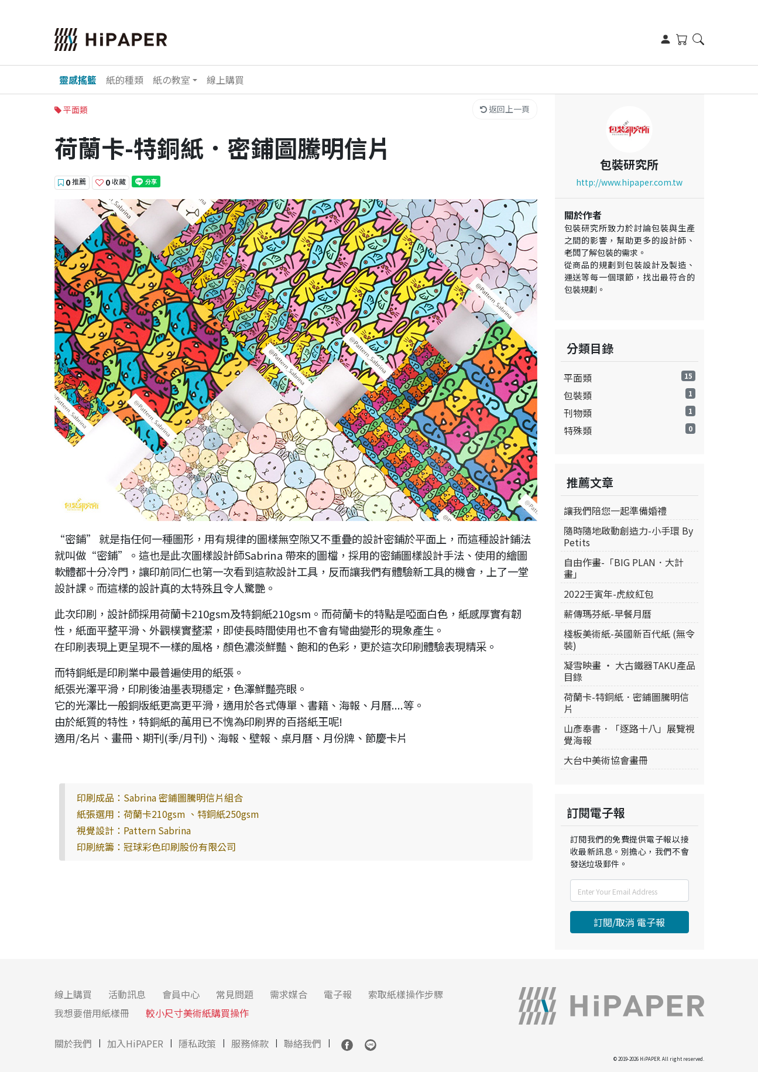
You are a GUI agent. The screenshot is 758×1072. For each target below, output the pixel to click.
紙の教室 (171, 80)
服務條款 (250, 1043)
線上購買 (225, 80)
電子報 (338, 994)
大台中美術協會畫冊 (606, 760)
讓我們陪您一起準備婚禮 (615, 511)
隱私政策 (197, 1043)
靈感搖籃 (78, 80)
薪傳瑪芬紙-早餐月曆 (607, 614)
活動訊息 (127, 994)
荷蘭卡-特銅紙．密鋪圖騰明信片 (626, 702)
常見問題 (234, 994)
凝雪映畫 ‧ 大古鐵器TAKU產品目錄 (629, 671)
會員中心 (181, 994)
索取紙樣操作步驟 (405, 994)
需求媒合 (288, 994)
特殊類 (578, 430)
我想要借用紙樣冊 (91, 1013)
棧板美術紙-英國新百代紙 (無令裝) (629, 639)
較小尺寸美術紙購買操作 (197, 1013)
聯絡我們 (302, 1043)
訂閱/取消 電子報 (629, 922)
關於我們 (73, 1043)
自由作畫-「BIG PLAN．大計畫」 (624, 568)
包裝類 (578, 395)
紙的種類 (124, 80)
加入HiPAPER (135, 1043)
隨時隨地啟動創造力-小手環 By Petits (628, 536)
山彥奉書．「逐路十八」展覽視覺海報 (629, 734)
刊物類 (578, 413)
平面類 (578, 378)
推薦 (72, 182)
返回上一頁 (505, 109)
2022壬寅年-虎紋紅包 (609, 594)
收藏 (110, 182)
